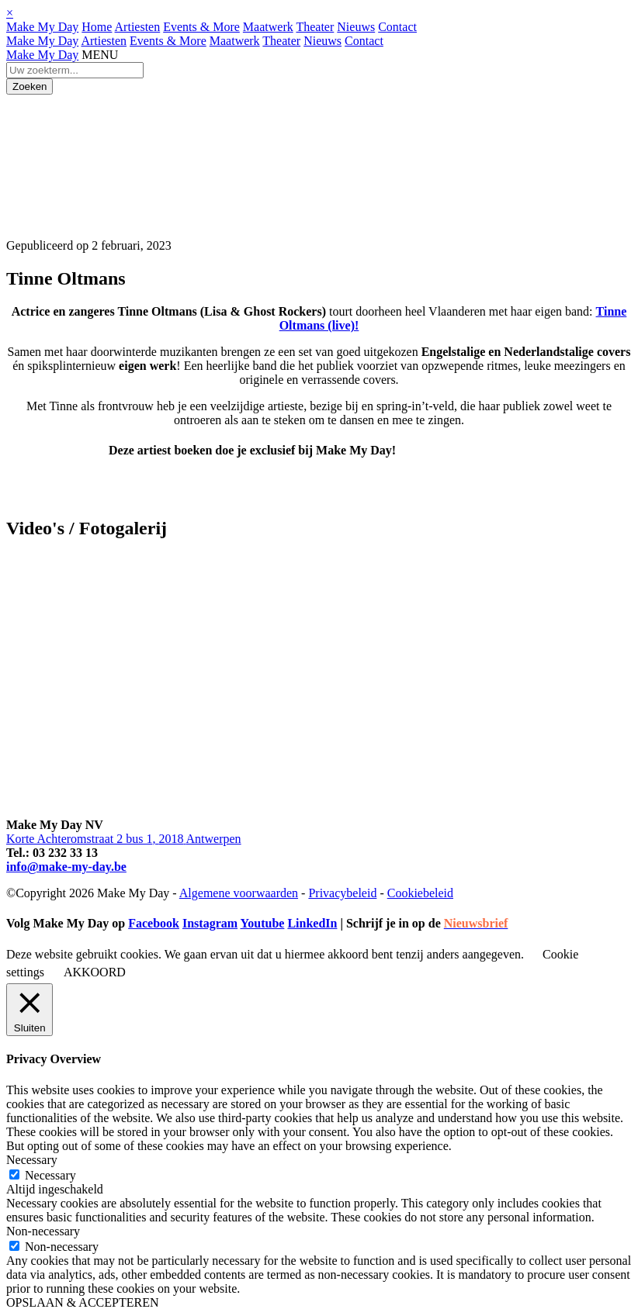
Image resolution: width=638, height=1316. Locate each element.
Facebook (153, 923)
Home (96, 26)
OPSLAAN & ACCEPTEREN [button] (82, 1302)
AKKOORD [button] (95, 972)
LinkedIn (312, 923)
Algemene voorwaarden (238, 893)
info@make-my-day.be (66, 866)
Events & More (201, 26)
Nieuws (356, 26)
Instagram (210, 923)
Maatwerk (268, 26)
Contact (397, 26)
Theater (315, 26)
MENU (99, 54)
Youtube (262, 923)
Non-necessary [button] (43, 1231)
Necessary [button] (31, 1159)
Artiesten (138, 26)
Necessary (50, 1175)
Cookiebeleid (420, 893)
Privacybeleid (342, 893)
